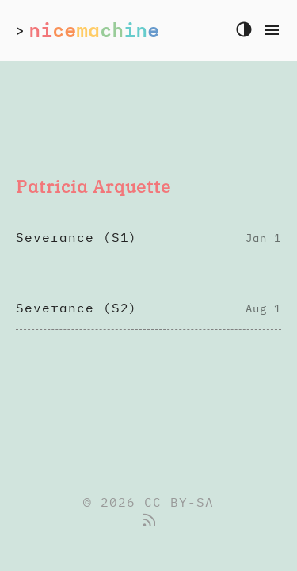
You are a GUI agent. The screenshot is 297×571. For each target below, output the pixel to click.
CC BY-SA (179, 502)
